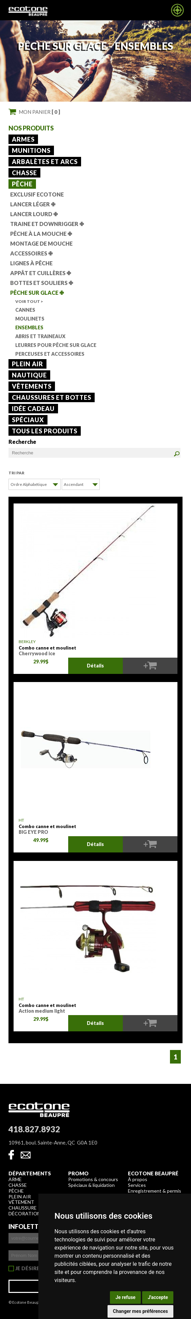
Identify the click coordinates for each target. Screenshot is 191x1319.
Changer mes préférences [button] (140, 1311)
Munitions (31, 150)
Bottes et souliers (41, 283)
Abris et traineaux (40, 336)
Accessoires (31, 253)
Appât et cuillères (40, 273)
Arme (15, 1179)
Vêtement (21, 1202)
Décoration (24, 1213)
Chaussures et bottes (51, 397)
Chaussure (22, 1208)
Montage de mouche (41, 243)
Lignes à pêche (31, 263)
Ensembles (29, 327)
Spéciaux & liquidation (91, 1185)
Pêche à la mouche (41, 233)
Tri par (16, 472)
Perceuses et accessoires (49, 354)
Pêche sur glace (37, 292)
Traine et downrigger (47, 224)
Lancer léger (32, 204)
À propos (137, 1179)
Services (137, 1185)
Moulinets (29, 319)
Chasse (24, 173)
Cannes (25, 310)
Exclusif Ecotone (37, 194)
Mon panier (39, 112)
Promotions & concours (93, 1179)
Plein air (27, 364)
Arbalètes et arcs (45, 161)
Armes (23, 139)
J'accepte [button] (158, 1297)
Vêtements (32, 386)
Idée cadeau (33, 408)
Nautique (29, 375)
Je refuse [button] (125, 1297)
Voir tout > (29, 301)
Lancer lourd (34, 214)
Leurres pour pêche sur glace (55, 345)
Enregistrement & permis (154, 1191)
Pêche (22, 184)
